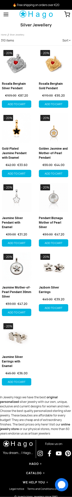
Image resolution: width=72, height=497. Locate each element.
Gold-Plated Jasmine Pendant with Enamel (14, 153)
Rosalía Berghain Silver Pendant (14, 86)
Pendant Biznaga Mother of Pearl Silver (51, 222)
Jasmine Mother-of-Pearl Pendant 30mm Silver (16, 292)
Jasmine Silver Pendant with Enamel (12, 222)
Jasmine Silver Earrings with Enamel (12, 361)
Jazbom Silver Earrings (49, 290)
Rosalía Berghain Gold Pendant (51, 86)
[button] (66, 40)
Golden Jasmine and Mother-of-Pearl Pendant (53, 153)
